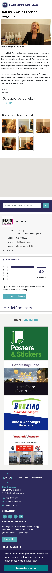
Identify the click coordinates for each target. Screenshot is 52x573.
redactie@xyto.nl (13, 502)
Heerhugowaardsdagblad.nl (23, 4)
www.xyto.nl (11, 505)
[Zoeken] (46, 205)
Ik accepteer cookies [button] (26, 568)
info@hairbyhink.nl (24, 242)
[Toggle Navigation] (47, 5)
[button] (26, 174)
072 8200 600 (12, 498)
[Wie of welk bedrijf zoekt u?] (22, 205)
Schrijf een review (17, 307)
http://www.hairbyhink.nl (26, 246)
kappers (8, 103)
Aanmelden (9, 539)
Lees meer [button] (31, 561)
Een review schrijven (15, 296)
